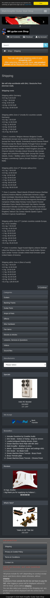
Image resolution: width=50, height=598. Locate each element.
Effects (6, 319)
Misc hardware (9, 324)
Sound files (8, 351)
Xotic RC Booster (25, 402)
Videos (6, 345)
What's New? (9, 503)
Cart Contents (13, 37)
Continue (42, 288)
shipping (6, 579)
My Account (41, 37)
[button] (5, 20)
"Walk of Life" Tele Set (25, 530)
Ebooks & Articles (10, 335)
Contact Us (9, 562)
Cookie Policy (28, 4)
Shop (10, 51)
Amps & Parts (9, 313)
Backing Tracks (9, 303)
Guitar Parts (8, 308)
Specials (7, 374)
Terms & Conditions (12, 557)
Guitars (6, 297)
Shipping (17, 51)
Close (41, 3)
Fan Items (7, 329)
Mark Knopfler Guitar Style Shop (17, 11)
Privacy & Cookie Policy (14, 552)
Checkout (28, 37)
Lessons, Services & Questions (15, 340)
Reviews (7, 466)
